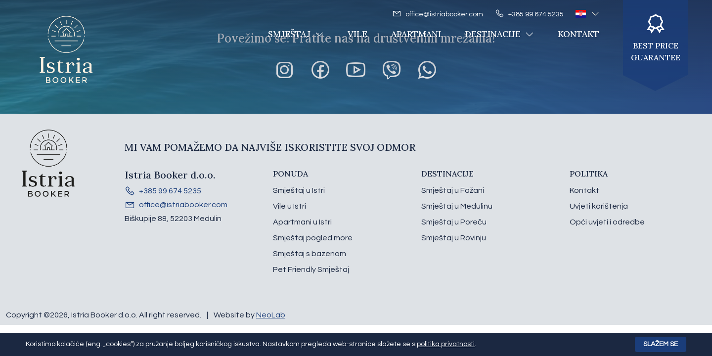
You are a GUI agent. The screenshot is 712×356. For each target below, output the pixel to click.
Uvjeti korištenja (599, 206)
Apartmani (416, 34)
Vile (357, 34)
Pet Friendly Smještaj (311, 269)
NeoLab (270, 315)
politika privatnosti (446, 344)
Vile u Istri (289, 206)
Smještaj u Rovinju (453, 238)
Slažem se (660, 344)
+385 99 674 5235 (529, 14)
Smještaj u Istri (299, 190)
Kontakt (578, 34)
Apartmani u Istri (302, 222)
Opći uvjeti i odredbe (607, 222)
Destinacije (499, 34)
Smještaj (296, 34)
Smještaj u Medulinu (456, 206)
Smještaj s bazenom (309, 254)
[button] (587, 14)
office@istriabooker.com (437, 14)
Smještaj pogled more (313, 238)
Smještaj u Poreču (454, 222)
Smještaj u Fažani (452, 190)
